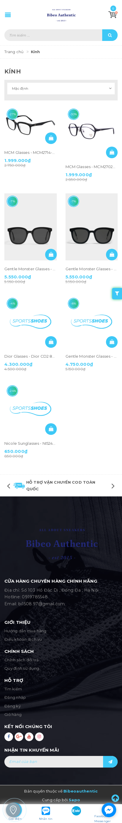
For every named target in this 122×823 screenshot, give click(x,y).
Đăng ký (12, 706)
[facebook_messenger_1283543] (109, 810)
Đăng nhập (15, 697)
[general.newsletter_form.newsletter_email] (61, 762)
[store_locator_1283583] (13, 810)
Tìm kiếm (13, 689)
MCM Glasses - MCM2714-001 (31, 152)
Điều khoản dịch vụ (23, 639)
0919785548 (35, 596)
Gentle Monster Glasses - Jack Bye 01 (39, 268)
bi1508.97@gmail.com (41, 603)
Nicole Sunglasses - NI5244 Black (35, 443)
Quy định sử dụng (21, 668)
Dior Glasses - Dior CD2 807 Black (36, 356)
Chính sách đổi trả (21, 660)
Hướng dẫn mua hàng (25, 630)
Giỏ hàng (13, 714)
